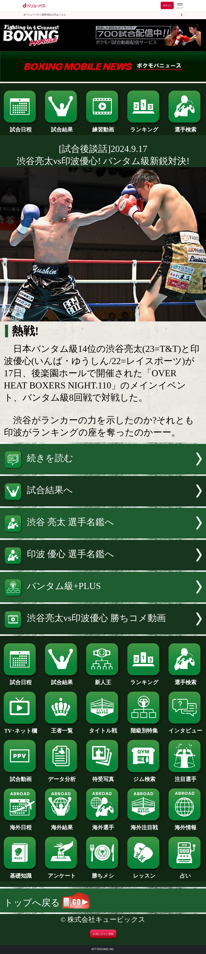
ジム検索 (144, 776)
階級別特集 (144, 728)
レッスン (144, 873)
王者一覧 (62, 728)
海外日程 (20, 824)
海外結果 (62, 824)
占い (185, 873)
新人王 (103, 679)
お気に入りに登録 (103, 934)
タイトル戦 (103, 728)
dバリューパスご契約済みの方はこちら (45, 14)
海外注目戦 (144, 824)
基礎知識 (20, 873)
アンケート (62, 873)
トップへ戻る (47, 903)
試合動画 (20, 776)
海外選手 (103, 824)
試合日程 (20, 127)
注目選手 (185, 776)
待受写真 (103, 776)
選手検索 (185, 127)
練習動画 (103, 127)
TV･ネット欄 (20, 728)
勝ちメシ (103, 873)
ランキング (144, 127)
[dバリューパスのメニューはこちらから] (179, 6)
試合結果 (62, 127)
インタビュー (185, 728)
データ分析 (62, 776)
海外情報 (185, 824)
